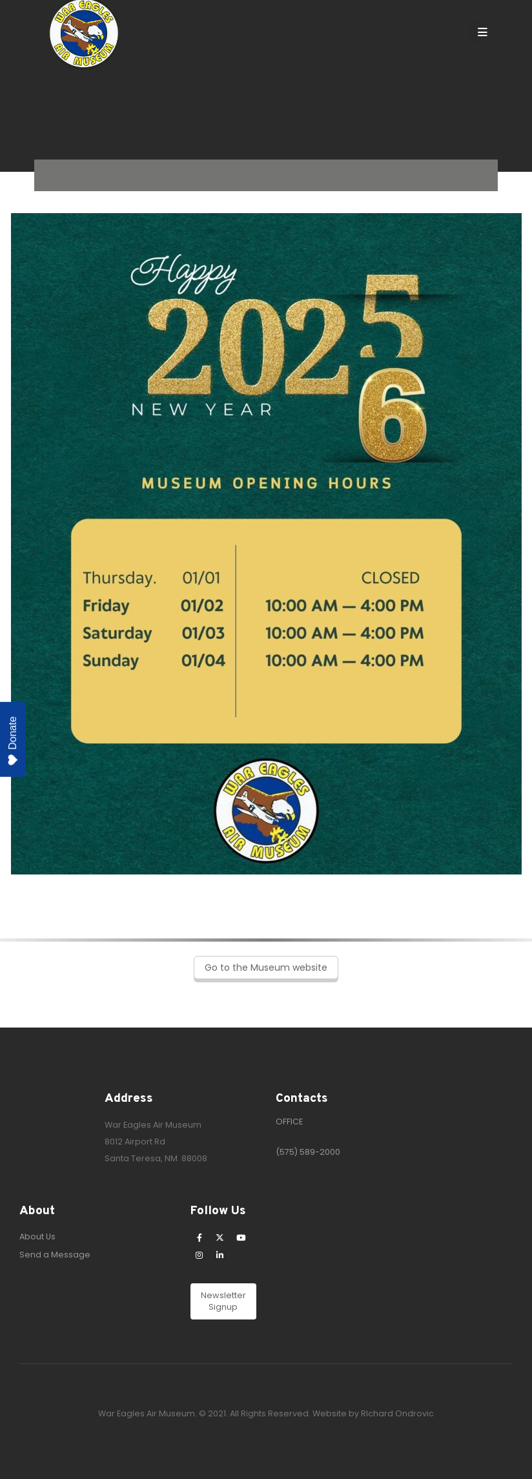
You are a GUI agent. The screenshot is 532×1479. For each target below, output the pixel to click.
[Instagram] (199, 1255)
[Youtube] (241, 1237)
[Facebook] (199, 1237)
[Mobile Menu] (478, 32)
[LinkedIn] (220, 1255)
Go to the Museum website (266, 967)
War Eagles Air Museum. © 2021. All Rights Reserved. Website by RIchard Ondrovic (266, 1413)
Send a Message (54, 1254)
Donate (13, 741)
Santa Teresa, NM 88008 (156, 1158)
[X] (220, 1237)
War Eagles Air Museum (153, 1124)
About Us (37, 1236)
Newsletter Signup (223, 1301)
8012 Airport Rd (135, 1141)
